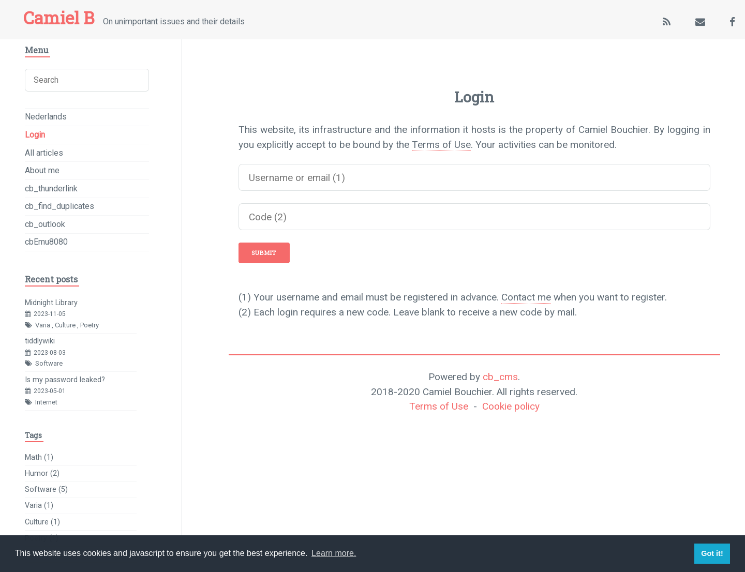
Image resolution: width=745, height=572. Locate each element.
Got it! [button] (712, 553)
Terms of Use (441, 144)
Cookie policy (511, 406)
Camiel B (58, 17)
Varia (42, 325)
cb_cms (500, 377)
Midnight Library (51, 302)
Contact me (526, 297)
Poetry (89, 325)
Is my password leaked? (65, 379)
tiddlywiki (40, 341)
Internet (46, 402)
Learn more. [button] (333, 553)
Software (49, 363)
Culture (65, 325)
